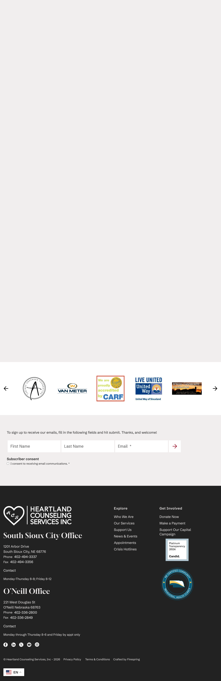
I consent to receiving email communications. (38, 470)
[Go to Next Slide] (215, 395)
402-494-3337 (25, 563)
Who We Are (124, 523)
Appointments (125, 549)
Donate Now (169, 523)
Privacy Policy (72, 665)
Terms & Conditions (97, 665)
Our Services (124, 530)
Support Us (123, 536)
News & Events (125, 542)
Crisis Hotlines (125, 555)
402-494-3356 (21, 568)
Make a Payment (172, 530)
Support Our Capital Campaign (175, 538)
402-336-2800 (25, 619)
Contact (9, 577)
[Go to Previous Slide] (6, 395)
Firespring (133, 665)
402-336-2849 (21, 624)
